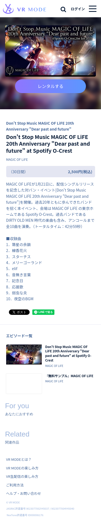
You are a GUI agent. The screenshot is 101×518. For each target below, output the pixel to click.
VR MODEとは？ (19, 459)
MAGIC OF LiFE (17, 159)
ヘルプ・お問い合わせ (23, 493)
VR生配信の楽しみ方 (22, 476)
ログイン (78, 8)
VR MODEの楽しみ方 (22, 468)
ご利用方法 (15, 485)
